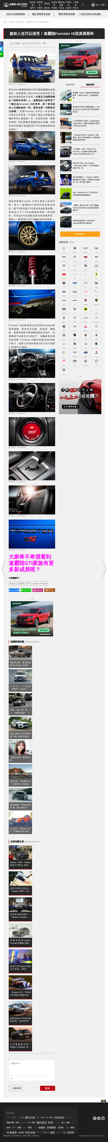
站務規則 (35, 1136)
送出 (47, 1088)
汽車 (72, 1122)
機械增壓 (10, 1122)
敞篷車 (9, 1117)
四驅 (30, 1127)
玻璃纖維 (51, 1127)
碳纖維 (41, 1127)
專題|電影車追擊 (66, 14)
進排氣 (61, 1127)
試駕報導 (54, 3)
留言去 (50, 590)
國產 (58, 1122)
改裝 (37, 1117)
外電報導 (54, 9)
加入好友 (26, 590)
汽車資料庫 (40, 9)
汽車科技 (68, 3)
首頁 (5, 22)
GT (64, 1132)
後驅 (24, 1127)
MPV (51, 1117)
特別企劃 (75, 9)
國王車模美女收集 (41, 14)
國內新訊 (47, 9)
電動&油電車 (61, 3)
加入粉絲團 (14, 590)
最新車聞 (33, 3)
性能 (50, 1122)
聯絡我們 (7, 1136)
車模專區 (40, 3)
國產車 (68, 1117)
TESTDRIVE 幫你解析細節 (92, 14)
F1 (55, 1122)
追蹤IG (38, 590)
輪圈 (22, 1117)
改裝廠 (21, 1132)
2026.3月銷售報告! (15, 14)
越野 (68, 1122)
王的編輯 (16, 43)
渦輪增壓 (23, 1122)
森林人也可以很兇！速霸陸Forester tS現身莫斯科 (29, 22)
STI (28, 583)
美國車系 (45, 1132)
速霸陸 (21, 583)
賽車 (18, 1117)
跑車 (8, 1127)
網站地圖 (26, 1136)
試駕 (72, 1117)
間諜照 (47, 4)
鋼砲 (72, 1127)
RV (47, 1117)
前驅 (19, 1127)
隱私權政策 (17, 1136)
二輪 (67, 1127)
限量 (33, 1122)
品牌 (34, 1127)
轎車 (14, 1127)
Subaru (12, 583)
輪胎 (14, 1117)
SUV (43, 1117)
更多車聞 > (80, 234)
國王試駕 (30, 1117)
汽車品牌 (61, 9)
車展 (17, 1122)
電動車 (38, 1132)
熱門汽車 (33, 9)
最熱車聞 (90, 85)
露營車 (70, 1132)
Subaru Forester (40, 583)
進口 (63, 1122)
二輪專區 (75, 3)
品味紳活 (68, 9)
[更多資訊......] (11, 1078)
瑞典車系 (59, 1132)
